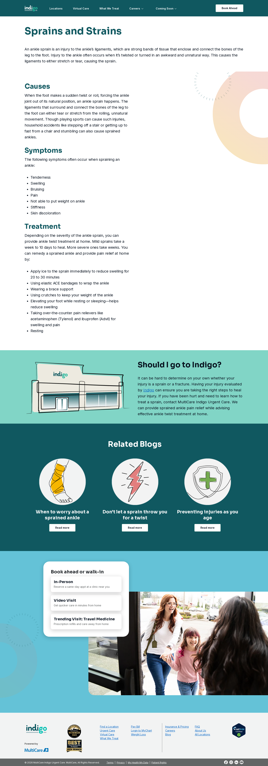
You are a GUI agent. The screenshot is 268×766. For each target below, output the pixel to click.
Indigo (148, 390)
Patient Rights (159, 762)
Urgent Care (107, 730)
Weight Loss (138, 734)
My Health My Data (138, 762)
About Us (200, 730)
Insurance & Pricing (177, 726)
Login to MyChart (141, 730)
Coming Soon (164, 8)
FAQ (197, 726)
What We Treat (109, 8)
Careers (134, 8)
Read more (62, 527)
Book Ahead (229, 8)
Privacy (121, 762)
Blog (168, 734)
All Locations (202, 734)
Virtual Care (81, 8)
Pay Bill (135, 726)
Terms (110, 762)
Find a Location (109, 726)
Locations (56, 8)
